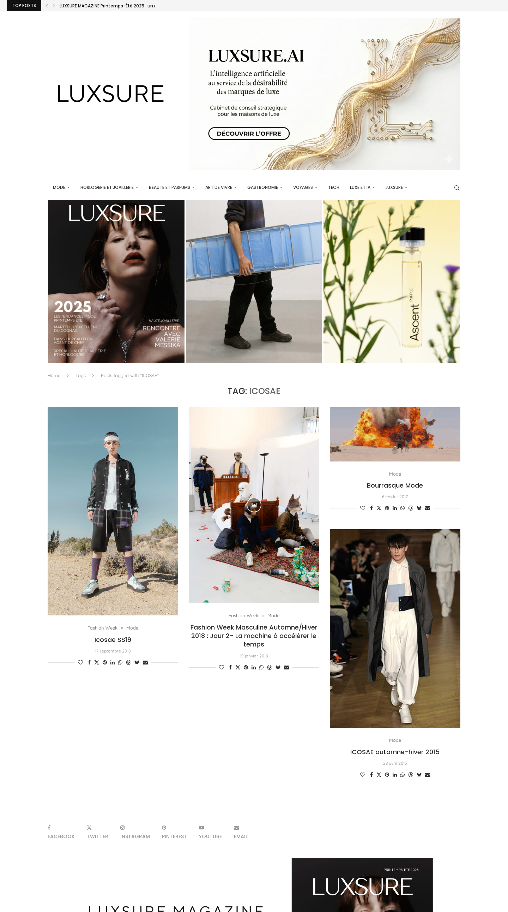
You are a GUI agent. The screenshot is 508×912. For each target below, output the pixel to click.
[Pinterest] (174, 832)
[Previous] (47, 5)
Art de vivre (218, 187)
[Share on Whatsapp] (120, 662)
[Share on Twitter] (96, 662)
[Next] (54, 5)
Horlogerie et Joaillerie (107, 187)
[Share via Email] (145, 662)
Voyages (303, 187)
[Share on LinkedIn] (112, 662)
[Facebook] (61, 832)
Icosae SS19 (113, 639)
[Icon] (254, 504)
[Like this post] (80, 662)
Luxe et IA (360, 187)
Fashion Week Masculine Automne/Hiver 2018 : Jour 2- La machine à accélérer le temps (254, 636)
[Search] (456, 188)
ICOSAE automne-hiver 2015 (395, 751)
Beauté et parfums (169, 187)
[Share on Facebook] (89, 662)
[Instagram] (135, 832)
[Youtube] (210, 832)
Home (54, 375)
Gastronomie (262, 187)
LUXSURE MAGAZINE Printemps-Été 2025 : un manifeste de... (123, 6)
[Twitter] (97, 832)
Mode (59, 187)
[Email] (241, 832)
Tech (333, 187)
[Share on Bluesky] (136, 662)
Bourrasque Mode (395, 485)
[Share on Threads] (128, 662)
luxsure (394, 187)
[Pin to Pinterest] (105, 662)
